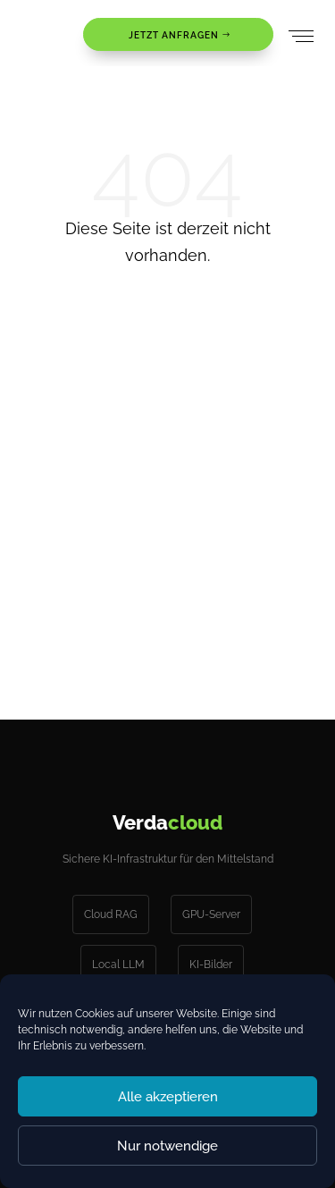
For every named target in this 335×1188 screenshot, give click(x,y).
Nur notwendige (167, 1146)
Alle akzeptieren (168, 1097)
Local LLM (118, 964)
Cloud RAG (111, 914)
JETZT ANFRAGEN (174, 35)
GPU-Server (211, 914)
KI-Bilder (210, 964)
